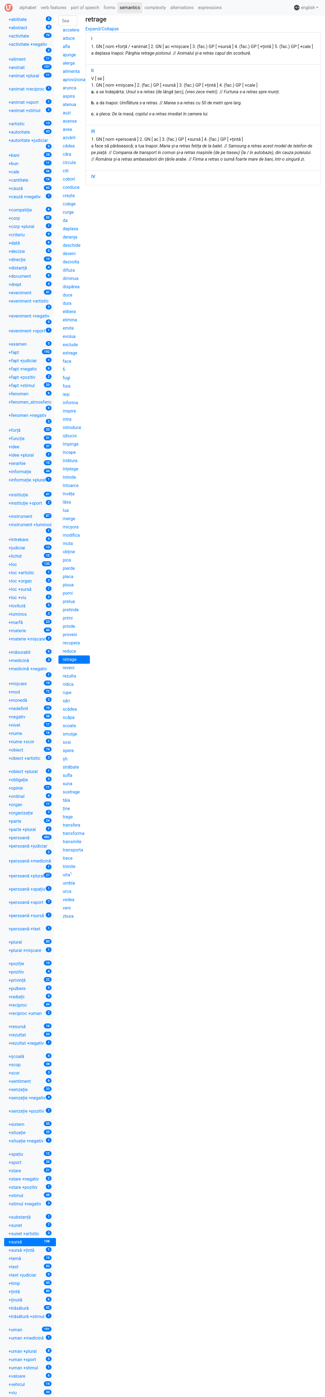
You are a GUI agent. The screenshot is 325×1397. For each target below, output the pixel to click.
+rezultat (30, 1035)
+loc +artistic (30, 572)
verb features (53, 7)
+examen (30, 344)
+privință (30, 980)
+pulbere (30, 988)
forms (109, 7)
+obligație (30, 779)
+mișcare (30, 683)
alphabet (29, 7)
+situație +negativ (30, 1141)
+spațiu (30, 1154)
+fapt (30, 352)
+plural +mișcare (30, 950)
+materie (30, 630)
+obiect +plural (30, 771)
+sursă (30, 1242)
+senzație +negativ (30, 1097)
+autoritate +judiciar (30, 143)
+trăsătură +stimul (30, 1316)
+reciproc (30, 1005)
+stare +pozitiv (30, 1187)
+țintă (30, 1291)
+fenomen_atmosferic (30, 405)
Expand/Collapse (102, 28)
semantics (130, 7)
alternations (182, 7)
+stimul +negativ (30, 1203)
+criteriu (30, 234)
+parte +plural (30, 829)
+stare (30, 1170)
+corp (30, 218)
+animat (30, 67)
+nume (30, 733)
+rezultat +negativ (30, 1043)
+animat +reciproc (30, 89)
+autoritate (30, 132)
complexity (155, 7)
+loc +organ (30, 581)
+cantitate (30, 180)
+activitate (30, 36)
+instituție (30, 495)
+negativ (30, 716)
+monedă (30, 700)
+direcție (30, 259)
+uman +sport (30, 1359)
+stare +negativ (30, 1179)
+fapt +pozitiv (30, 377)
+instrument (30, 516)
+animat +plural (30, 75)
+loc (30, 564)
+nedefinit (30, 708)
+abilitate (30, 19)
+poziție (30, 963)
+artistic (30, 123)
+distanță (30, 268)
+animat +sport (30, 102)
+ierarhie (30, 463)
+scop (30, 1064)
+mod (30, 692)
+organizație (30, 813)
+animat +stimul (30, 110)
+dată (30, 243)
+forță (30, 430)
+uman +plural (30, 1351)
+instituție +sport (30, 503)
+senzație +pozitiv (30, 1111)
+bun (30, 163)
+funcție (30, 438)
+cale (30, 171)
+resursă (30, 1026)
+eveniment (30, 292)
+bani (30, 155)
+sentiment (30, 1081)
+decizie (30, 251)
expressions (210, 7)
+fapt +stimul (30, 385)
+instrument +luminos (30, 527)
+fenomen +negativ (30, 418)
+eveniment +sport (30, 331)
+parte (30, 821)
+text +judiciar (30, 1275)
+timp (30, 1283)
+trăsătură (30, 1308)
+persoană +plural (30, 876)
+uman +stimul (30, 1367)
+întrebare (30, 539)
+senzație (30, 1089)
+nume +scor (30, 741)
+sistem (30, 1124)
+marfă (30, 622)
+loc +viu (30, 597)
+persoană (30, 837)
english (304, 7)
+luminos (30, 614)
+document (30, 276)
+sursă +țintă (30, 1250)
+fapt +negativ (30, 369)
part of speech (85, 7)
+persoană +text (30, 929)
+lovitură (30, 605)
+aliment (30, 59)
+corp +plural (30, 226)
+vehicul (30, 1384)
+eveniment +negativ (30, 318)
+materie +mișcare (30, 639)
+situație (30, 1132)
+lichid (30, 556)
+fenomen (30, 393)
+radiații (30, 996)
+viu (30, 1392)
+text (30, 1266)
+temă (30, 1258)
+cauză (30, 188)
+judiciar (30, 548)
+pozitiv (30, 972)
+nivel (30, 725)
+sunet (30, 1225)
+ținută (30, 1300)
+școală (30, 1056)
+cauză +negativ (30, 196)
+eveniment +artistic (30, 303)
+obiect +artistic (30, 758)
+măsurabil (30, 652)
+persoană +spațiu (30, 889)
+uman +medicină (30, 1338)
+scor (30, 1073)
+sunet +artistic (30, 1233)
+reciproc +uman (30, 1013)
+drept (30, 284)
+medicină (30, 660)
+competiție (30, 210)
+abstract (30, 27)
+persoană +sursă (30, 915)
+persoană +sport (30, 902)
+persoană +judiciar (30, 848)
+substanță (30, 1217)
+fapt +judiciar (30, 360)
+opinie (30, 788)
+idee (30, 446)
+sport (30, 1162)
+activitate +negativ (30, 47)
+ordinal (30, 796)
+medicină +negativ (30, 671)
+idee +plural (30, 455)
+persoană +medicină (30, 863)
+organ (30, 804)
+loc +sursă (30, 589)
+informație (30, 471)
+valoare (30, 1376)
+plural (30, 942)
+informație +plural (30, 480)
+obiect (30, 750)
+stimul (30, 1195)
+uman (30, 1329)
